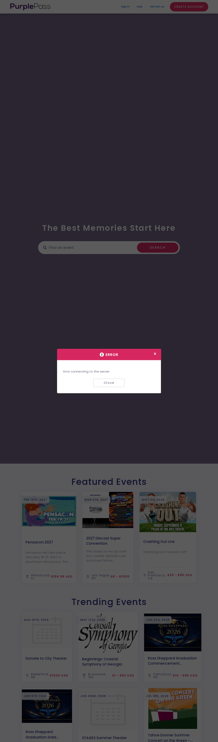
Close (109, 383)
